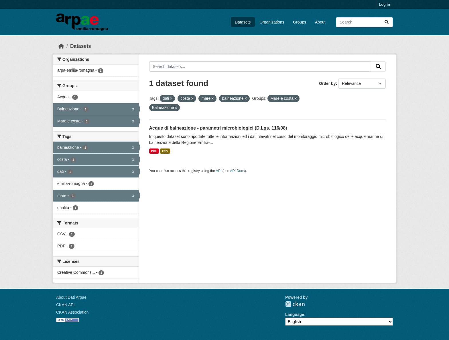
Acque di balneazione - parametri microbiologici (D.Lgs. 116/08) (218, 128)
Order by (327, 83)
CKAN (295, 304)
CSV (165, 151)
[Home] (61, 46)
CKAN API (65, 304)
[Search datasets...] (364, 22)
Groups (299, 22)
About (320, 22)
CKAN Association (72, 312)
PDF (154, 151)
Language (294, 314)
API (219, 171)
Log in (384, 4)
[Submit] (386, 22)
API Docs (237, 171)
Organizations (271, 22)
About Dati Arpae (71, 297)
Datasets (243, 22)
